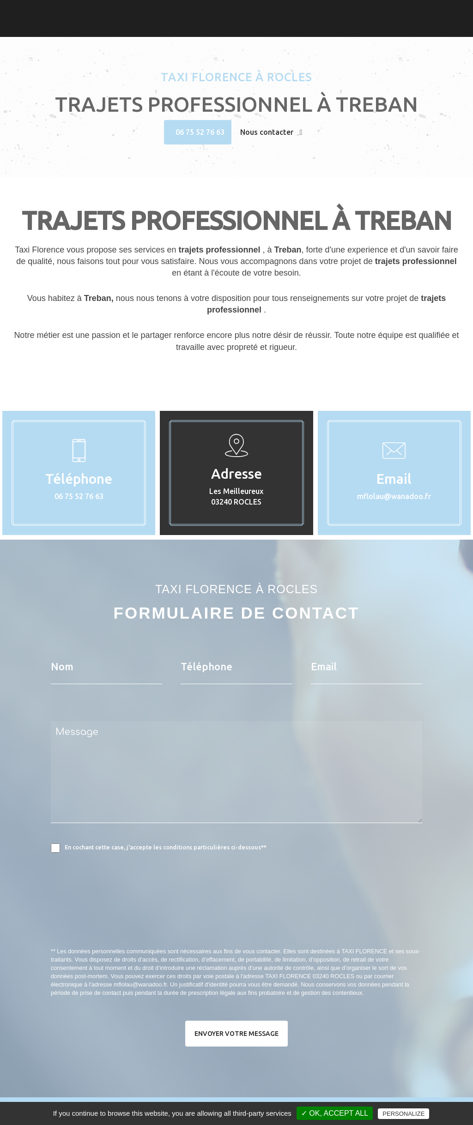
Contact (448, 12)
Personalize (403, 1113)
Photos (418, 12)
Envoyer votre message (236, 1033)
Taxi (393, 12)
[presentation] (149, 920)
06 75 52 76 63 (200, 132)
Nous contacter (271, 132)
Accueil (370, 12)
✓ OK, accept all (334, 1113)
